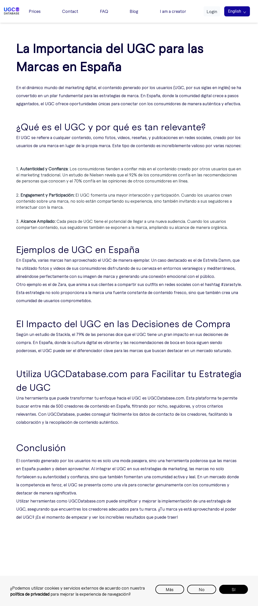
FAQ (104, 11)
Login (212, 11)
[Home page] (11, 11)
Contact (70, 11)
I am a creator (173, 11)
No (202, 589)
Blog (134, 11)
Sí (233, 589)
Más (170, 589)
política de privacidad (29, 594)
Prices (35, 11)
